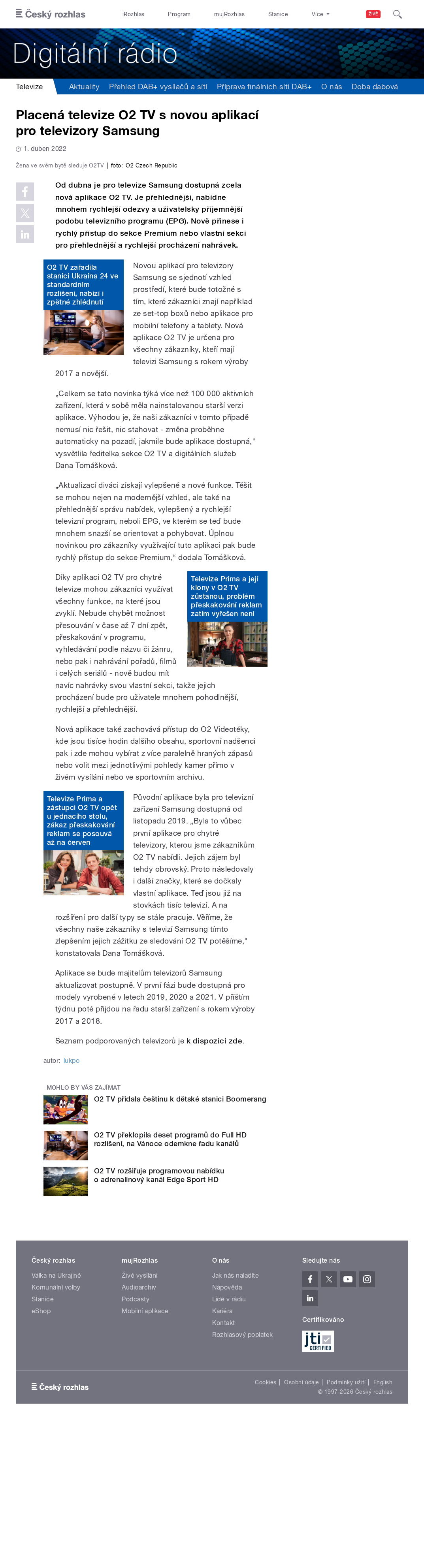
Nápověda (227, 1428)
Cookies (265, 1524)
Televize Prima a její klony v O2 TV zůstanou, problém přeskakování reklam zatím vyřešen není (226, 737)
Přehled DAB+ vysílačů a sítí (158, 86)
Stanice (248, 14)
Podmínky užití (346, 1524)
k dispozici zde (214, 1182)
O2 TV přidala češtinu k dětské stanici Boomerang (180, 1241)
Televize (29, 86)
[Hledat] (397, 14)
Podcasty (135, 1440)
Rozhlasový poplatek (242, 1476)
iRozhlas (129, 14)
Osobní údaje (301, 1524)
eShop (41, 1452)
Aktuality (84, 86)
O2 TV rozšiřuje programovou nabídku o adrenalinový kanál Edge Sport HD (159, 1316)
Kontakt (223, 1464)
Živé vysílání (139, 1417)
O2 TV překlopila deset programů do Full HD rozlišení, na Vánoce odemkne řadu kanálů (170, 1281)
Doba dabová (375, 86)
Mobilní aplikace (145, 1452)
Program (166, 14)
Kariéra (222, 1452)
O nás (331, 86)
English (382, 1524)
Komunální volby (56, 1428)
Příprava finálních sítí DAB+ (264, 86)
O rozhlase (287, 14)
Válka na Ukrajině (56, 1417)
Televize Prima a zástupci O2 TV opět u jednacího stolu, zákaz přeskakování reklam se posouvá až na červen (82, 962)
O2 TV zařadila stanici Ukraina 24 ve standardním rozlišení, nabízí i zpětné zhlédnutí (82, 425)
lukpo (71, 1202)
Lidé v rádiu (229, 1440)
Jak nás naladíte (235, 1417)
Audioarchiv (139, 1428)
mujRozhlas (207, 14)
